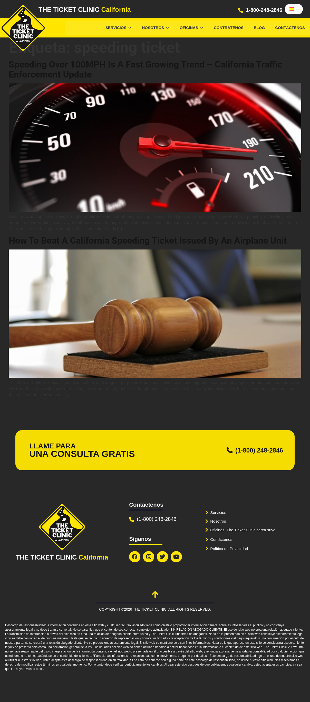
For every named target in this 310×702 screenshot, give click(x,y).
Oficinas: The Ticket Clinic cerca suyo (246, 529)
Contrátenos (229, 27)
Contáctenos (290, 27)
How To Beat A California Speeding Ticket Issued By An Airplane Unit (151, 240)
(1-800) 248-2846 (253, 450)
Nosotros (155, 27)
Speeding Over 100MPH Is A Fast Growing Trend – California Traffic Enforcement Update (149, 69)
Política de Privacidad (231, 548)
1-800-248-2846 (264, 10)
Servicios (118, 27)
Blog (259, 27)
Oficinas (192, 27)
